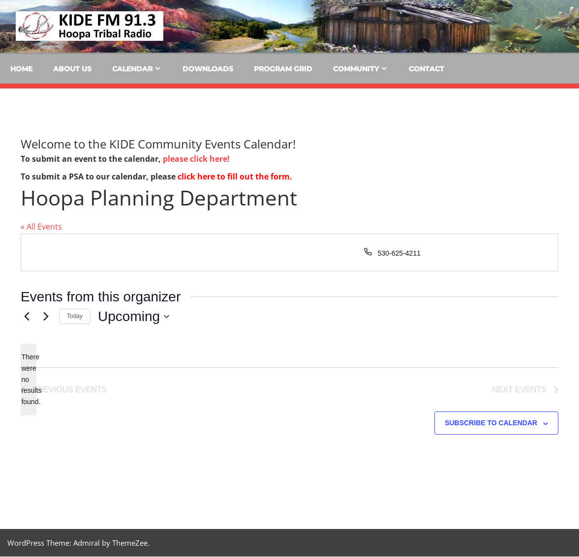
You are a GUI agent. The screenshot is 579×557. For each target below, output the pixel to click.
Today (75, 316)
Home (21, 68)
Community (356, 68)
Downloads (208, 68)
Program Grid (283, 68)
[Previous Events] (26, 316)
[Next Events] (46, 316)
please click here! (196, 158)
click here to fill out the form (234, 176)
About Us (72, 68)
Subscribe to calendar (491, 423)
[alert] (28, 379)
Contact (426, 68)
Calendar (132, 68)
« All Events (41, 226)
